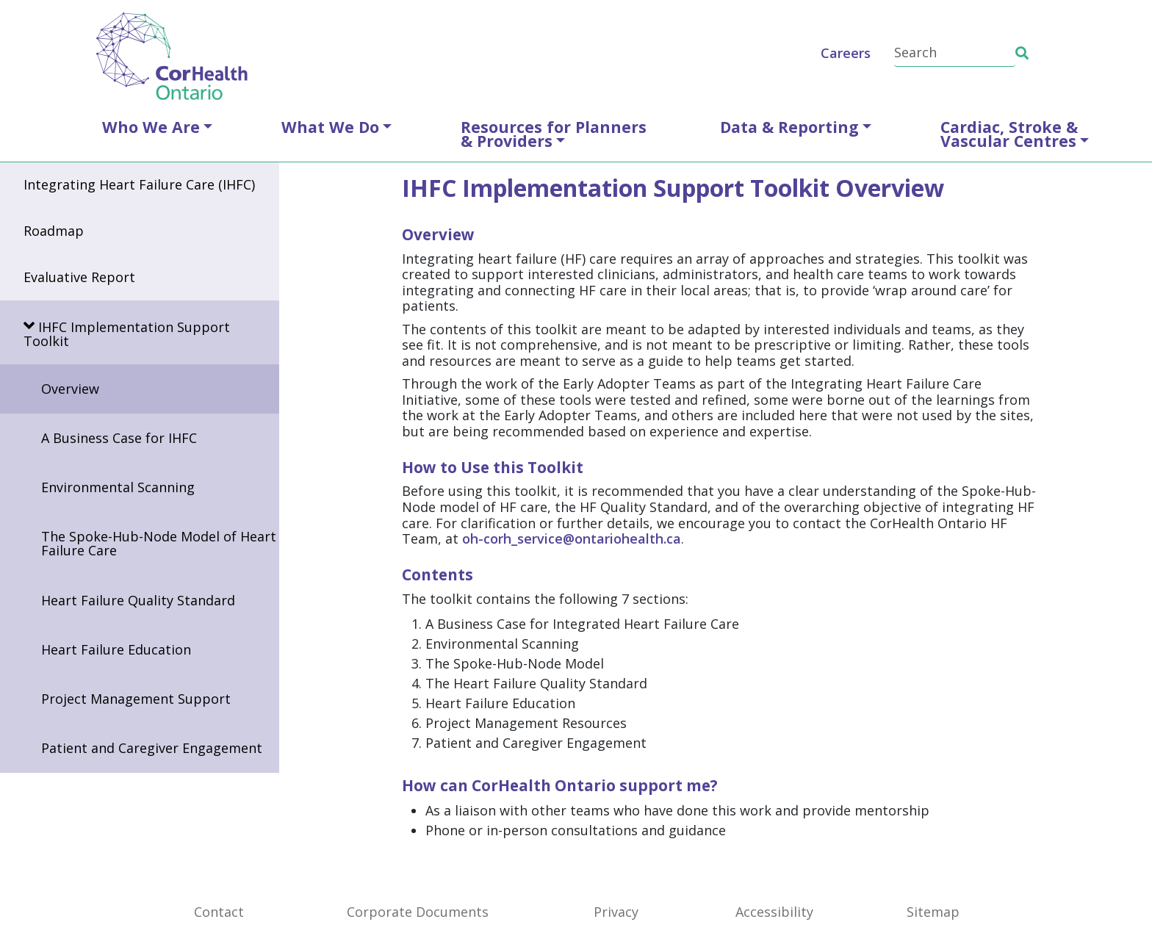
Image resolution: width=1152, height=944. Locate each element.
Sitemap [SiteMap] (933, 911)
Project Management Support (136, 698)
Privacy (616, 911)
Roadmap (54, 230)
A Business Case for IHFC (119, 438)
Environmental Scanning (118, 487)
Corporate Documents (418, 911)
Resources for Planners (554, 133)
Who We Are (151, 126)
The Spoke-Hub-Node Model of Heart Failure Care (158, 543)
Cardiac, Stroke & (1009, 133)
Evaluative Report (79, 277)
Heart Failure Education (116, 649)
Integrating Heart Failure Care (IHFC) (139, 184)
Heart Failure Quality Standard (138, 600)
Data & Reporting (789, 126)
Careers (846, 53)
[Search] (954, 53)
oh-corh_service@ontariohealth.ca (571, 538)
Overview (70, 388)
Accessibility (774, 911)
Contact (219, 911)
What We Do (330, 126)
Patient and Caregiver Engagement (151, 748)
